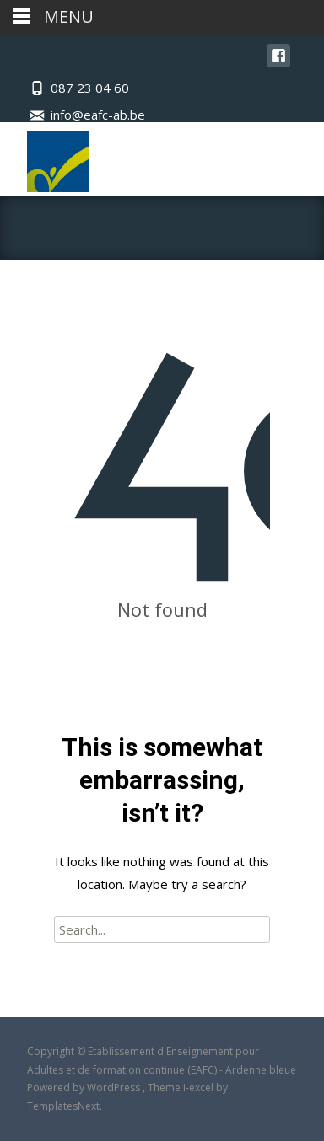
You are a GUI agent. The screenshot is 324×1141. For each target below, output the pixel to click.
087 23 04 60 (90, 87)
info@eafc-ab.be (98, 114)
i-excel (199, 1087)
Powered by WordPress (85, 1087)
